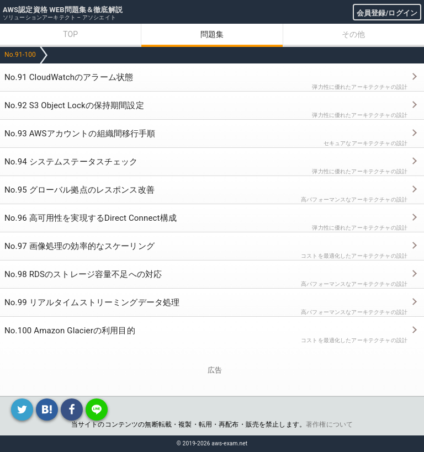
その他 (353, 34)
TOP (70, 34)
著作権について (329, 424)
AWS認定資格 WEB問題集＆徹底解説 (63, 10)
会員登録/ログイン (387, 13)
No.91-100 (20, 55)
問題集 (212, 34)
